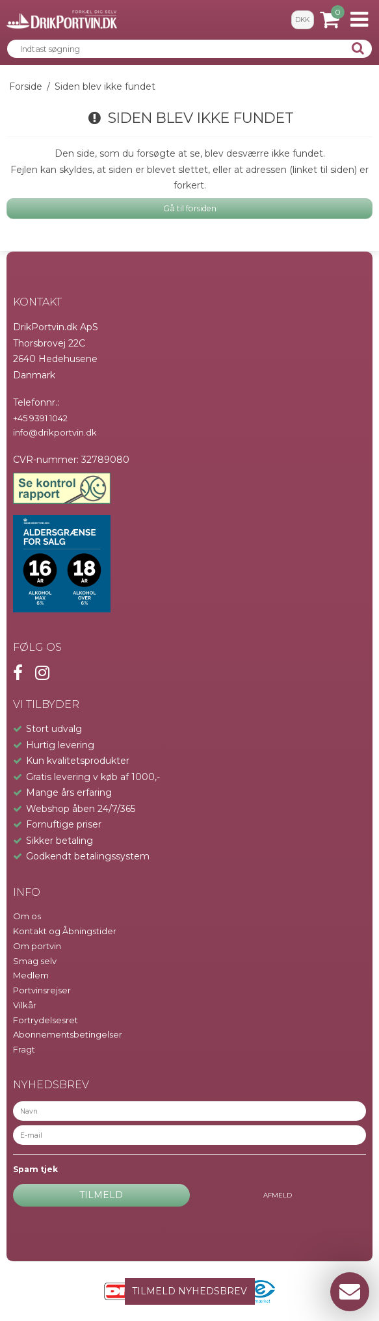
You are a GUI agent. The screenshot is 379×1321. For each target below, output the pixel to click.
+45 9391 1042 (40, 418)
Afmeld (277, 1195)
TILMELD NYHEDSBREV (189, 1291)
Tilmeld (101, 1195)
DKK (302, 20)
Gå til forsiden (189, 208)
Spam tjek (35, 1169)
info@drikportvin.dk (55, 432)
